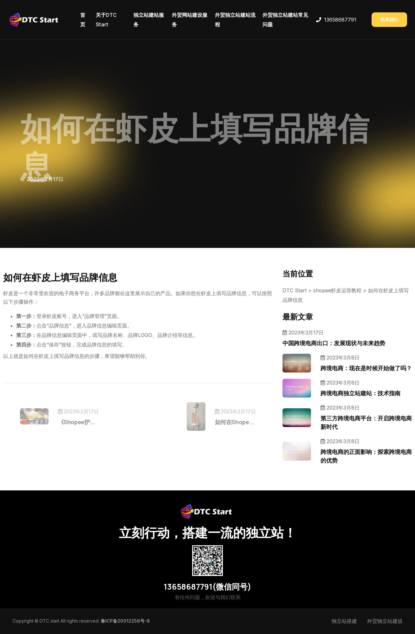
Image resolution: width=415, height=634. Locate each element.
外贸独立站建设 (385, 621)
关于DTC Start (106, 19)
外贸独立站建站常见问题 (285, 19)
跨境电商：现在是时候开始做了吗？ (366, 368)
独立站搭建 (344, 621)
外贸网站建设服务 (189, 19)
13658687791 (340, 19)
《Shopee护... (87, 422)
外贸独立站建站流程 (235, 19)
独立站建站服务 (148, 19)
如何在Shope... (224, 422)
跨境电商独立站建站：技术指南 (360, 393)
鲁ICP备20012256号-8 (125, 621)
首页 (82, 19)
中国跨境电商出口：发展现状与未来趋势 (333, 343)
